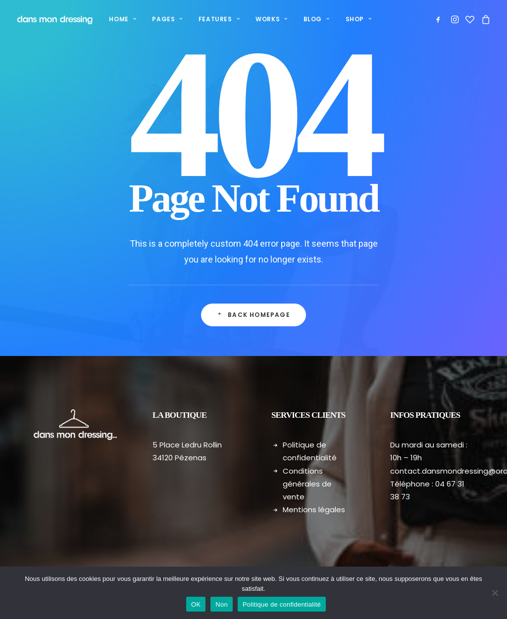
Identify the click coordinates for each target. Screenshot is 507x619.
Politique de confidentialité (282, 604)
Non (221, 604)
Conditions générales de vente (307, 484)
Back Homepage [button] (253, 315)
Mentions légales (314, 509)
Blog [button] (315, 19)
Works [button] (270, 19)
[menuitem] (121, 19)
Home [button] (121, 19)
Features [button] (217, 19)
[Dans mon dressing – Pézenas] (54, 19)
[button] (440, 19)
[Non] (495, 593)
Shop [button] (357, 19)
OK (196, 604)
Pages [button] (166, 19)
